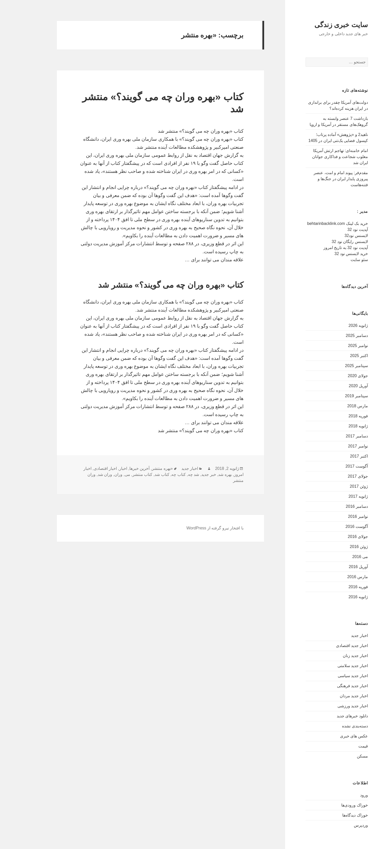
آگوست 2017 (336, 466)
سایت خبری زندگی (321, 25)
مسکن (342, 756)
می (107, 474)
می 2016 (340, 557)
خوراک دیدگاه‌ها (334, 815)
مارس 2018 (337, 406)
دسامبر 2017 (336, 436)
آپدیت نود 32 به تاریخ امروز (325, 247)
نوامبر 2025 (338, 345)
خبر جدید (188, 474)
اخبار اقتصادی (85, 468)
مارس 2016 (337, 577)
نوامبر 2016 (338, 516)
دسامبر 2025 (336, 335)
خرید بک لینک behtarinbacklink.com (317, 223)
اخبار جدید (339, 635)
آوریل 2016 (338, 567)
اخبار (103, 468)
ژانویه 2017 (338, 496)
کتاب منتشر (122, 474)
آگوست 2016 (336, 526)
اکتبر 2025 (339, 356)
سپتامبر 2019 (336, 396)
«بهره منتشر (141, 468)
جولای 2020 (337, 376)
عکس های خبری (334, 736)
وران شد (84, 474)
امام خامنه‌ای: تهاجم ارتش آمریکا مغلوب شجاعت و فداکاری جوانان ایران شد (320, 156)
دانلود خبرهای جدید (332, 716)
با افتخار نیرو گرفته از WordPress (194, 528)
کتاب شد (141, 474)
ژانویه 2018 (338, 426)
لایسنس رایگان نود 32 (329, 241)
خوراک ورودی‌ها (334, 805)
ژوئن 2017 (338, 486)
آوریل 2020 (338, 386)
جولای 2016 (337, 536)
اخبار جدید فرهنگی (332, 686)
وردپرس (340, 825)
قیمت (343, 746)
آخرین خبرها (119, 468)
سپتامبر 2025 (336, 366)
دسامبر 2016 (336, 506)
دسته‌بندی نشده (334, 726)
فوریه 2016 (338, 587)
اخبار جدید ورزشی (332, 706)
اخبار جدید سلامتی (332, 666)
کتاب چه (158, 474)
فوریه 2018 (338, 416)
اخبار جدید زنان (335, 656)
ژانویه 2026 (338, 325)
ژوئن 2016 (338, 546)
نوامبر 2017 (338, 446)
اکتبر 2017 (339, 456)
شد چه (173, 474)
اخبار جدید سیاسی (332, 676)
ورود (344, 795)
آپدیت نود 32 (337, 229)
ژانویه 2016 (338, 597)
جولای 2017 (337, 476)
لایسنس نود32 (336, 235)
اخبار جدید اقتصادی (332, 645)
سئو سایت (338, 260)
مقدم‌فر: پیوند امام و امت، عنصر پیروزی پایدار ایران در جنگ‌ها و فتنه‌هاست (320, 179)
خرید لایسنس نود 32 (331, 254)
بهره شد (204, 474)
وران (98, 474)
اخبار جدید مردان (333, 696)
